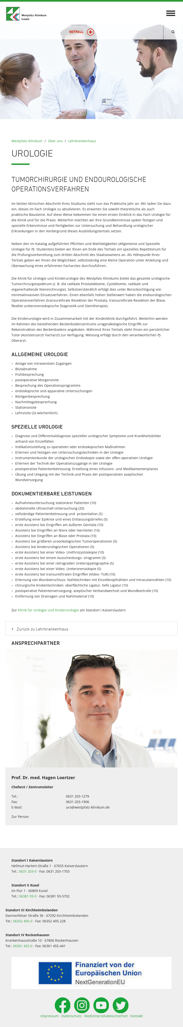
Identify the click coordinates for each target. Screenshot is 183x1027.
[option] (91, 72)
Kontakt (137, 1016)
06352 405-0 (22, 921)
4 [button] (97, 113)
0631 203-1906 (77, 801)
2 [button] (85, 113)
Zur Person (20, 816)
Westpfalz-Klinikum (26, 141)
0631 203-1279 (77, 796)
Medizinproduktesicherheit (106, 1016)
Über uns (55, 141)
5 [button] (104, 113)
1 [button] (79, 113)
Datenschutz (71, 1016)
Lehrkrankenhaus (82, 141)
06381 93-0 (27, 896)
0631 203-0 (27, 871)
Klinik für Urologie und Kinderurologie (48, 610)
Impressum (50, 1016)
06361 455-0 (22, 946)
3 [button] (91, 113)
